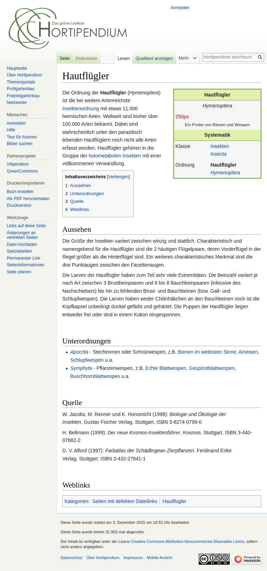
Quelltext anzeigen (154, 58)
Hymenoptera (225, 172)
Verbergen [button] (118, 176)
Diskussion (86, 58)
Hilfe (11, 130)
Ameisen (247, 352)
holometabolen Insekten (115, 156)
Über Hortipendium (24, 75)
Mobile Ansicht (159, 558)
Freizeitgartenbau (23, 95)
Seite (65, 58)
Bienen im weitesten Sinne (207, 352)
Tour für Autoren (22, 137)
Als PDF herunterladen (28, 198)
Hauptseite (17, 68)
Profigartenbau (21, 88)
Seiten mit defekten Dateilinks (124, 501)
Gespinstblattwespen (212, 368)
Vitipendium (18, 164)
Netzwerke (17, 102)
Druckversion (19, 205)
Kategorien (76, 501)
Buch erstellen (20, 191)
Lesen (124, 58)
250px (182, 116)
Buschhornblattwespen (95, 376)
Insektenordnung (80, 108)
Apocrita (79, 352)
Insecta (218, 154)
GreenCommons (22, 171)
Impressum (133, 558)
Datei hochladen (22, 244)
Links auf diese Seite (26, 225)
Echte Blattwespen (165, 368)
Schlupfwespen (87, 360)
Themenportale (21, 82)
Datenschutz (71, 558)
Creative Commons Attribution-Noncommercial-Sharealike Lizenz (187, 541)
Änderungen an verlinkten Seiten (22, 235)
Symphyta (81, 368)
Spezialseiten (19, 251)
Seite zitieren (19, 271)
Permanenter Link (23, 258)
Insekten (220, 146)
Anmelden (180, 7)
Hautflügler (224, 165)
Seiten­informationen (25, 264)
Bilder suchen (19, 143)
